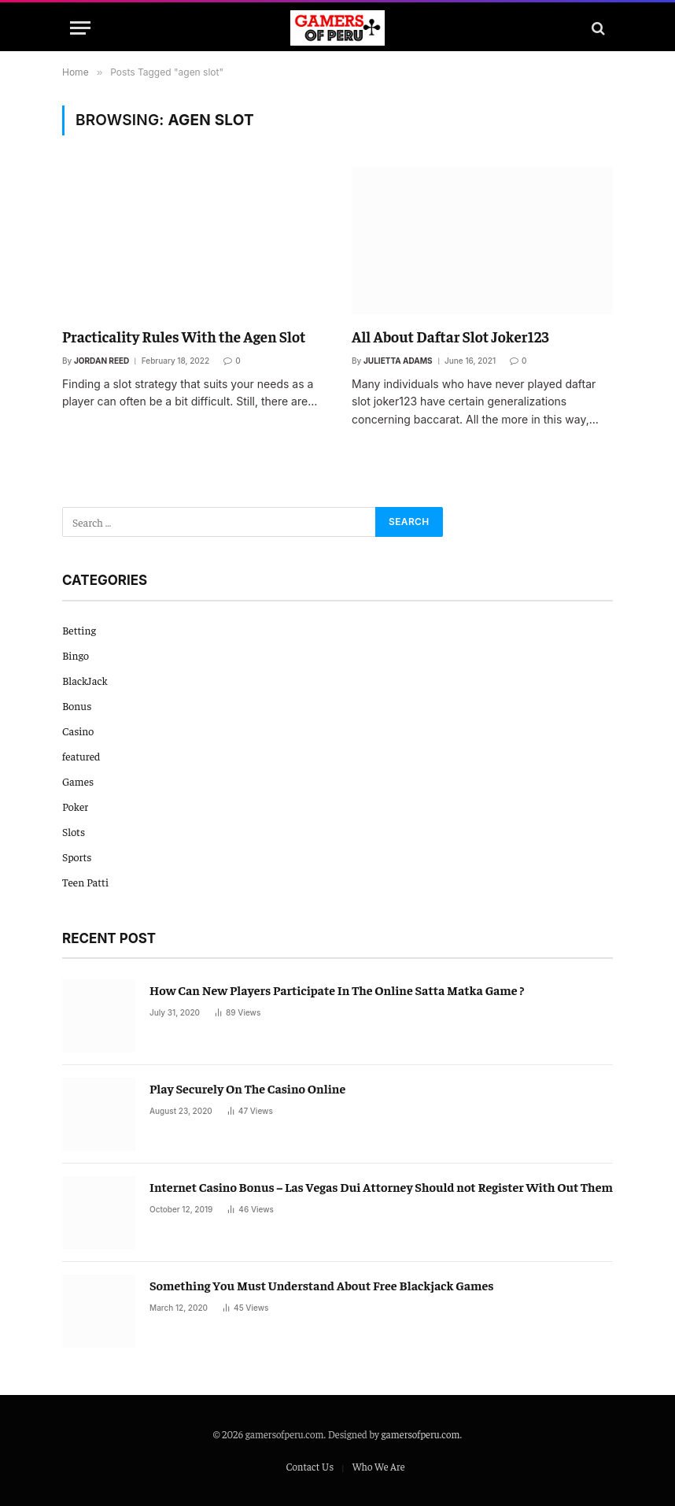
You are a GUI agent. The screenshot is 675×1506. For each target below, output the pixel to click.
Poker (75, 806)
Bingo (75, 655)
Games (78, 781)
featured (81, 756)
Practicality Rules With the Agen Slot (183, 336)
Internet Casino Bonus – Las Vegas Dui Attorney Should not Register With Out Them (381, 1186)
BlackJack (85, 680)
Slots (73, 831)
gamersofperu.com (421, 1434)
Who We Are (378, 1466)
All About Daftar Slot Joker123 (450, 336)
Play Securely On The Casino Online (247, 1088)
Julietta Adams (398, 360)
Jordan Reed (101, 360)
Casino (78, 730)
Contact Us (310, 1466)
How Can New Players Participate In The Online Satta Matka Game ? (336, 989)
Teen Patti (85, 882)
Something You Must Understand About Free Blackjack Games (321, 1285)
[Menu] (80, 28)
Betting (79, 630)
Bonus (76, 705)
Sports (77, 856)
